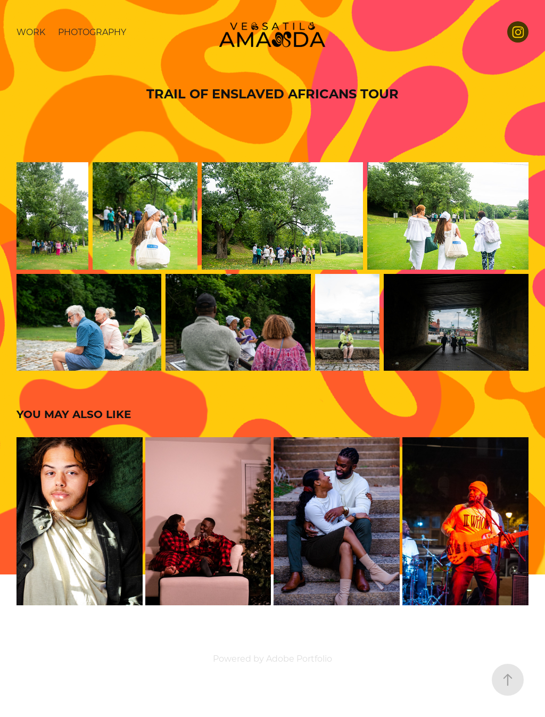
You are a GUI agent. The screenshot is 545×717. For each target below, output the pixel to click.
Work (30, 31)
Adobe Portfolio (299, 658)
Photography (92, 31)
